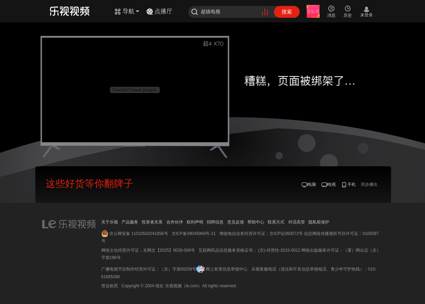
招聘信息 (215, 222)
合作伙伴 (174, 222)
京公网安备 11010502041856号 (138, 233)
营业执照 (109, 285)
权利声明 (195, 222)
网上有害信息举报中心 (226, 269)
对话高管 (296, 222)
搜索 (287, 12)
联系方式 (276, 222)
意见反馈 (235, 222)
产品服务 (129, 222)
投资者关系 (152, 222)
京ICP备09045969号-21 (194, 233)
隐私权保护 (318, 222)
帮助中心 (255, 222)
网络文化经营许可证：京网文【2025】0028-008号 (148, 250)
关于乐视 (109, 222)
